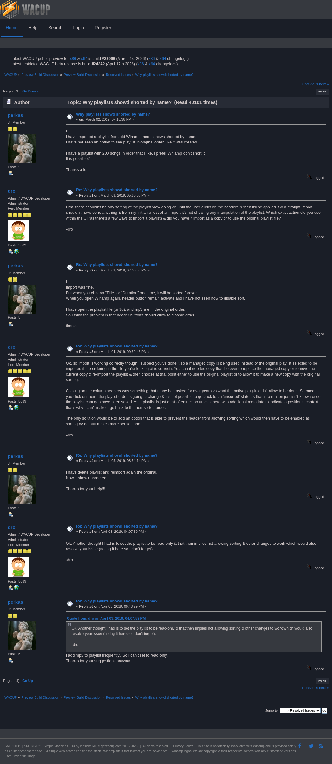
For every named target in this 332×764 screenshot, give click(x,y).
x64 (84, 58)
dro (11, 191)
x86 (73, 58)
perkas (15, 115)
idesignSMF (88, 746)
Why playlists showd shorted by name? (113, 114)
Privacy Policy (183, 746)
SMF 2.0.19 (13, 746)
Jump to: (272, 710)
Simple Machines (56, 746)
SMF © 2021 (33, 746)
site (206, 746)
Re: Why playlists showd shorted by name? (117, 190)
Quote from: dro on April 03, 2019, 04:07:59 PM (106, 618)
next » (324, 84)
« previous (310, 84)
